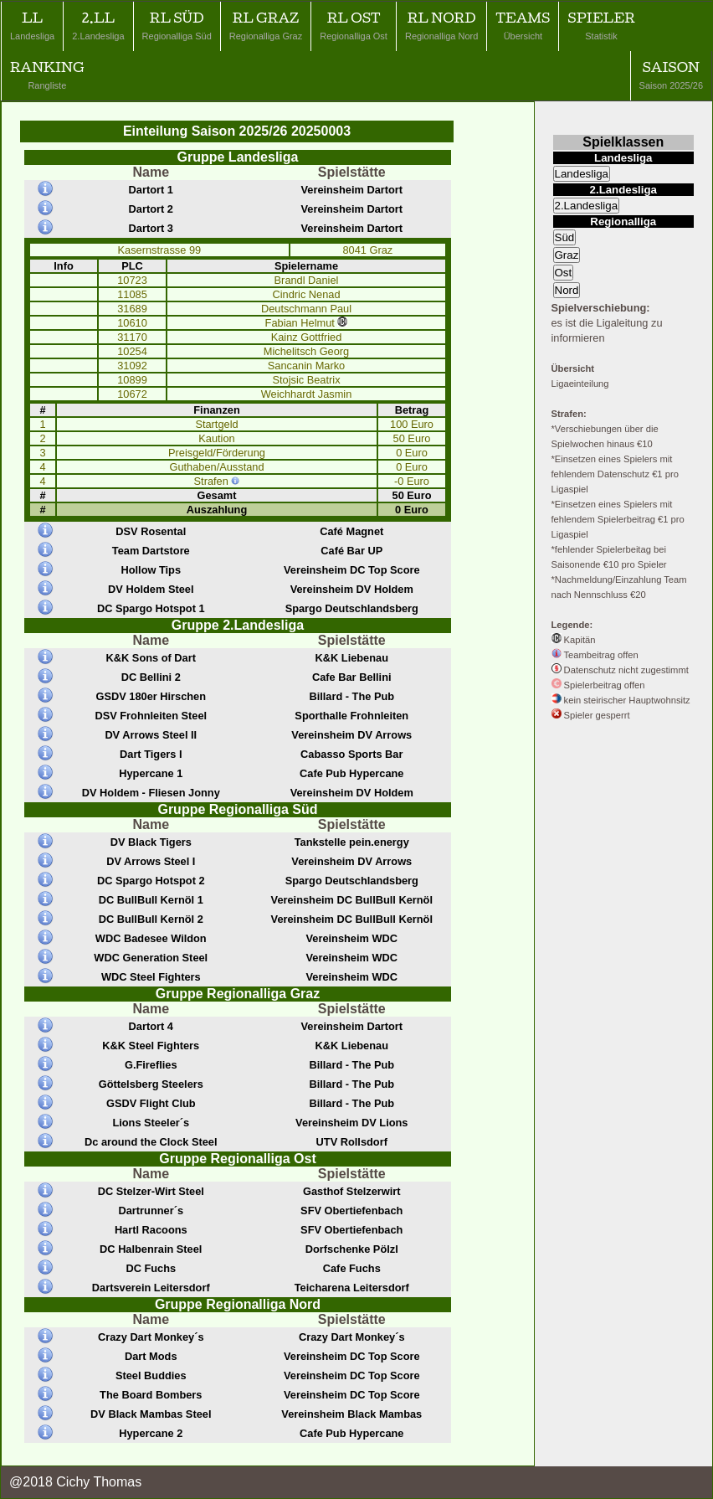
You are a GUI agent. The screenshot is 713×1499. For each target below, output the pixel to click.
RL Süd (177, 25)
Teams (522, 25)
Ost (563, 272)
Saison (671, 74)
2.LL (98, 25)
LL (32, 25)
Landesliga (581, 173)
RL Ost (353, 25)
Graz (567, 255)
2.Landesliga (586, 205)
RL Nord (441, 25)
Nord (567, 290)
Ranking (47, 74)
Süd (565, 237)
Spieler (600, 25)
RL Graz (265, 25)
